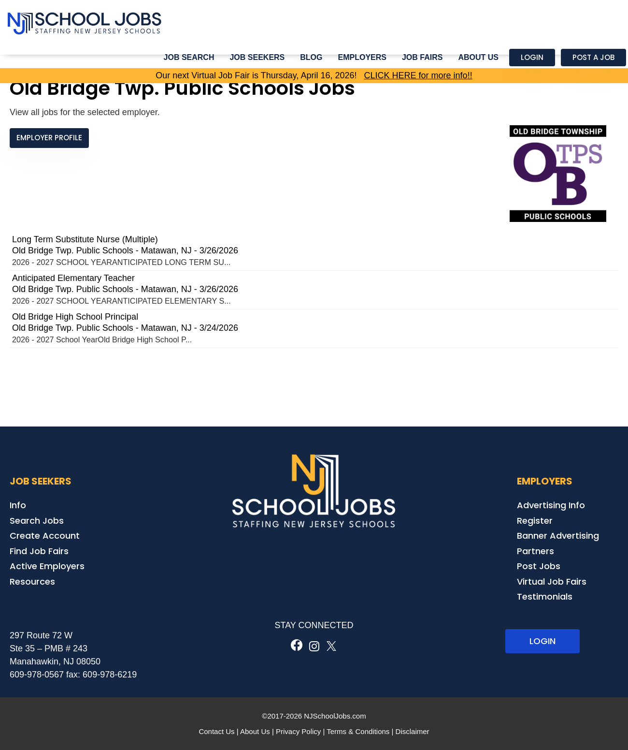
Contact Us (216, 731)
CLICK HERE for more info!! (418, 75)
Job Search (189, 57)
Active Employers (47, 566)
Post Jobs (538, 566)
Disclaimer (412, 731)
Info (18, 505)
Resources (32, 581)
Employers (362, 57)
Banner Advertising (558, 535)
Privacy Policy (298, 731)
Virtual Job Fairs (551, 581)
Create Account (45, 535)
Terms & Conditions (358, 731)
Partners (535, 551)
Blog (311, 57)
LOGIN (542, 641)
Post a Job (593, 57)
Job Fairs (422, 57)
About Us (478, 57)
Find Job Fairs (39, 551)
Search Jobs (37, 521)
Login (532, 57)
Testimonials (544, 596)
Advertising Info (551, 505)
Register (535, 521)
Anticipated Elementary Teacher (73, 278)
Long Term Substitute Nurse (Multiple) (85, 239)
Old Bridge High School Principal (75, 317)
